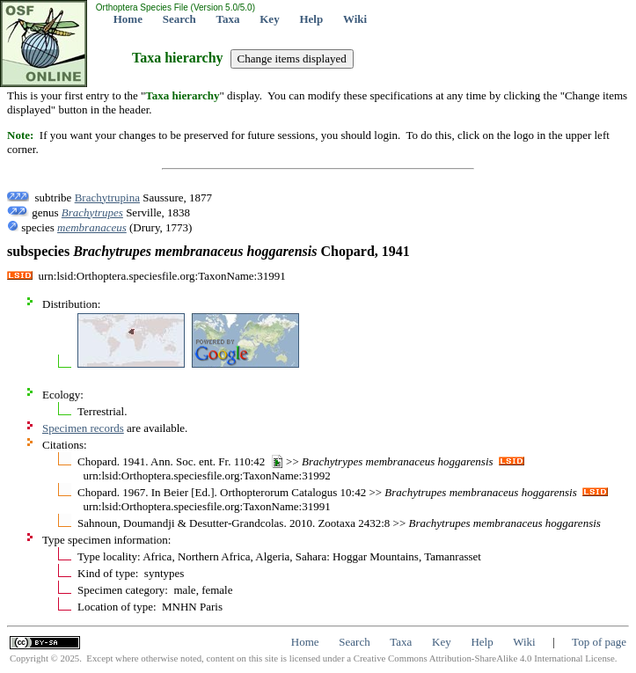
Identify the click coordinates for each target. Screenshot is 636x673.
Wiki (355, 19)
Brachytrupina (107, 197)
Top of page (599, 641)
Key (269, 19)
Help (311, 19)
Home (128, 19)
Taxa (228, 19)
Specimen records (83, 428)
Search (179, 19)
